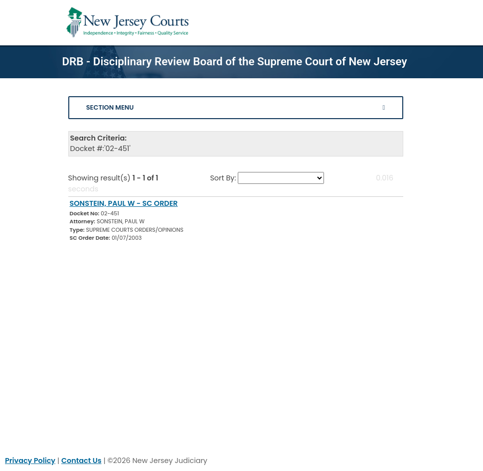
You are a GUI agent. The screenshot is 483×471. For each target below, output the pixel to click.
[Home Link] (129, 22)
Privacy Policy (30, 461)
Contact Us (81, 461)
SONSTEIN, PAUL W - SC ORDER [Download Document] (124, 203)
